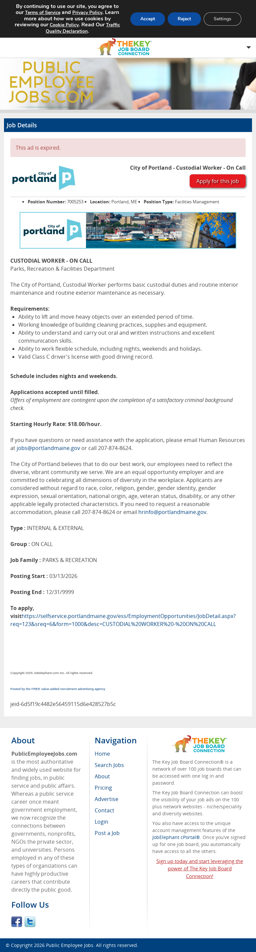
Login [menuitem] (101, 821)
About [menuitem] (102, 776)
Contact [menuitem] (104, 810)
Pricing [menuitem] (103, 787)
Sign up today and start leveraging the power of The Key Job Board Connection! (199, 869)
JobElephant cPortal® (176, 837)
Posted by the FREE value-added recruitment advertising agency (57, 689)
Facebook (16, 921)
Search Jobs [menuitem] (109, 765)
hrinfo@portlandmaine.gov (172, 512)
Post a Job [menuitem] (107, 833)
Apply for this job (217, 181)
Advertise (106, 799)
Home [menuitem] (102, 753)
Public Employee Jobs (69, 945)
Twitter (30, 921)
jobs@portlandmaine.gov (48, 448)
